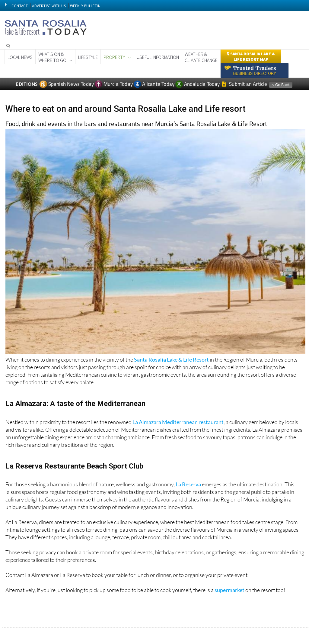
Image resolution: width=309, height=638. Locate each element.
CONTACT (19, 5)
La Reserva (188, 484)
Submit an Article (244, 84)
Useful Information (158, 57)
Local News (20, 57)
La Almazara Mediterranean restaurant (178, 422)
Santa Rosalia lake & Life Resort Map (251, 56)
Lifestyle (88, 57)
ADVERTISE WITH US (48, 5)
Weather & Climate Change (201, 57)
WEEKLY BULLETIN (85, 5)
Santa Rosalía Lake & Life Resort (171, 359)
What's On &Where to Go (52, 57)
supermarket (229, 590)
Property (114, 57)
